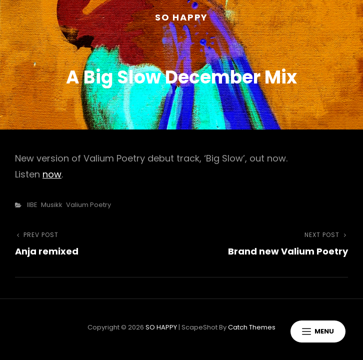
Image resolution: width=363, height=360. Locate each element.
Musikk (51, 205)
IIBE (32, 205)
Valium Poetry (88, 205)
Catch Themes (252, 327)
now (52, 174)
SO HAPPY (181, 17)
